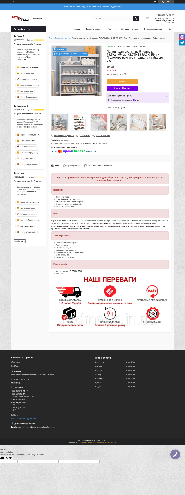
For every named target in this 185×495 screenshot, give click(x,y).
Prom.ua (104, 440)
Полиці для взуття (62, 38)
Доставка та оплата (129, 29)
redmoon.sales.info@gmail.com (23, 419)
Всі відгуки (18, 241)
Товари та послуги (94, 29)
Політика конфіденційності (106, 442)
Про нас (111, 29)
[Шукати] (136, 18)
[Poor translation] (9, 458)
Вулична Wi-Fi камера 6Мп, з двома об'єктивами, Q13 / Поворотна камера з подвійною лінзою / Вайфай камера (30, 123)
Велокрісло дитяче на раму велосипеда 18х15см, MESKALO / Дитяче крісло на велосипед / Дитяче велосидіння (28, 54)
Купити (122, 82)
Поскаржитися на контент (86, 442)
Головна (76, 29)
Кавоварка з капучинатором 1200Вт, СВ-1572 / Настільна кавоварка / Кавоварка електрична (28, 190)
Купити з (122, 88)
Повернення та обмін (153, 29)
